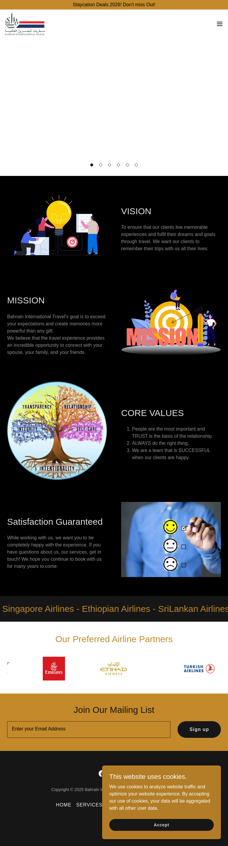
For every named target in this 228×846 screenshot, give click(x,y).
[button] (91, 164)
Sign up (199, 729)
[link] (25, 24)
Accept (161, 824)
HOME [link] (64, 804)
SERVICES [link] (89, 804)
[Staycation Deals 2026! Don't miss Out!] (114, 4)
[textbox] (88, 729)
